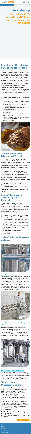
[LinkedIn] (12, 2)
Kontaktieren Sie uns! (23, 420)
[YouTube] (10, 2)
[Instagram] (8, 2)
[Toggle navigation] (29, 2)
